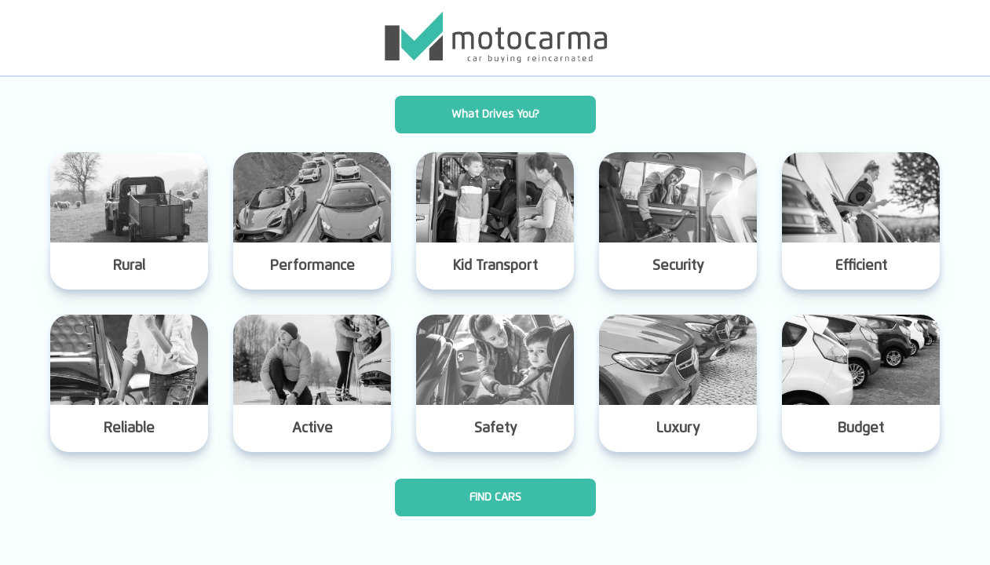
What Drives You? (495, 114)
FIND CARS (495, 497)
